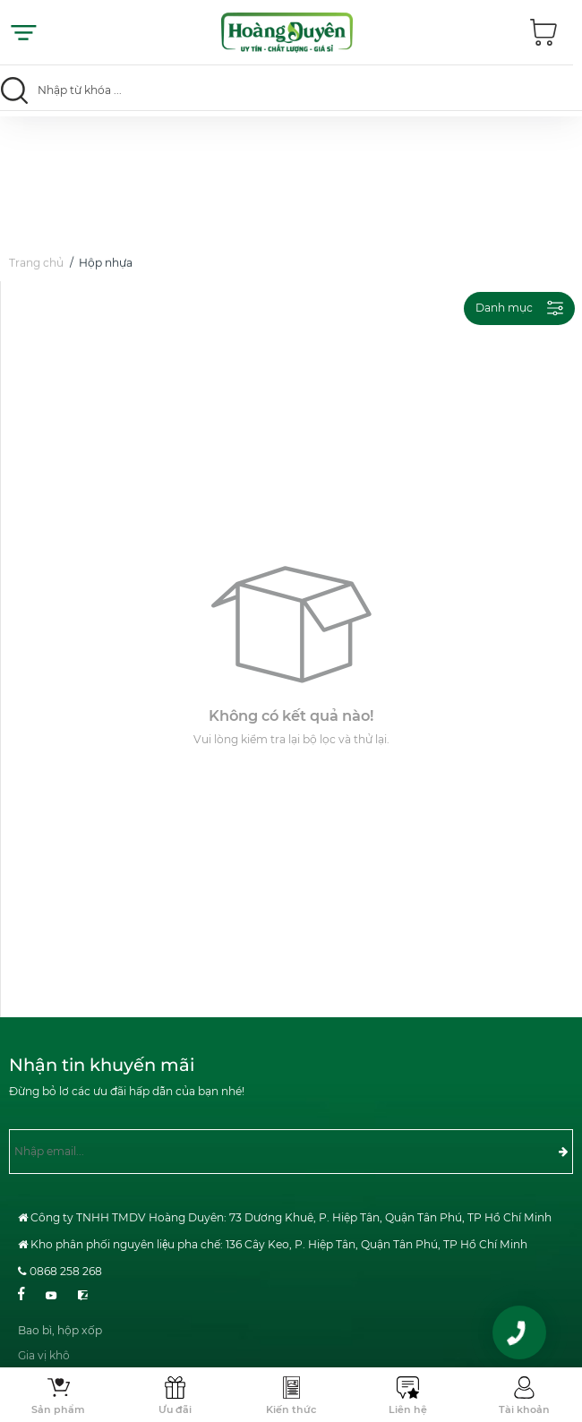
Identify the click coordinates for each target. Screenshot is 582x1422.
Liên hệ (408, 1409)
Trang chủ (36, 265)
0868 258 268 (66, 1271)
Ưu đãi (175, 1409)
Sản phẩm (58, 1409)
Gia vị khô (44, 1365)
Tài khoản (524, 1409)
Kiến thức (291, 1409)
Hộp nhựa (106, 265)
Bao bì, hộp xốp (60, 1339)
